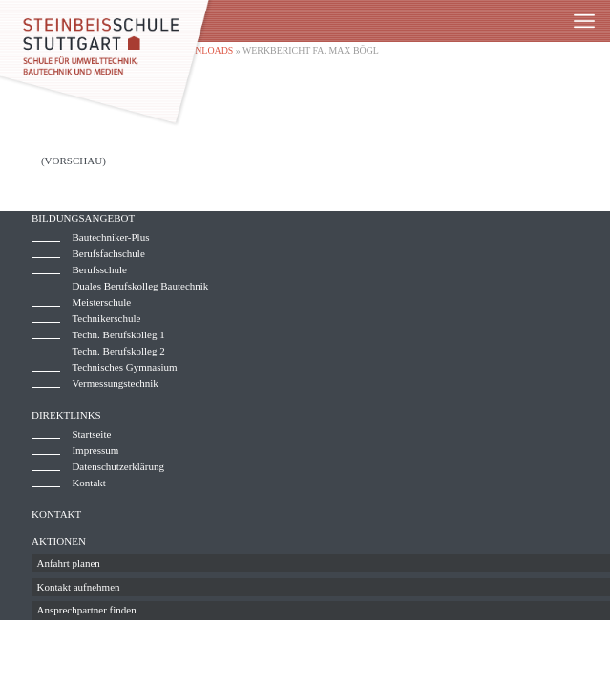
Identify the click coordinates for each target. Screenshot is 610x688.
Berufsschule (99, 269)
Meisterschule (101, 302)
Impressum (95, 450)
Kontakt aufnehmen (78, 586)
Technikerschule (106, 318)
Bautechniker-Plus (110, 237)
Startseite (91, 434)
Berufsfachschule (108, 253)
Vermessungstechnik (115, 383)
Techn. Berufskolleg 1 (118, 334)
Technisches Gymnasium (124, 367)
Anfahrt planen (68, 563)
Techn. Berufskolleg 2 (118, 350)
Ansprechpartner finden (87, 609)
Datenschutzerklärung (118, 466)
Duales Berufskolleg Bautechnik (140, 285)
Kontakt (88, 482)
